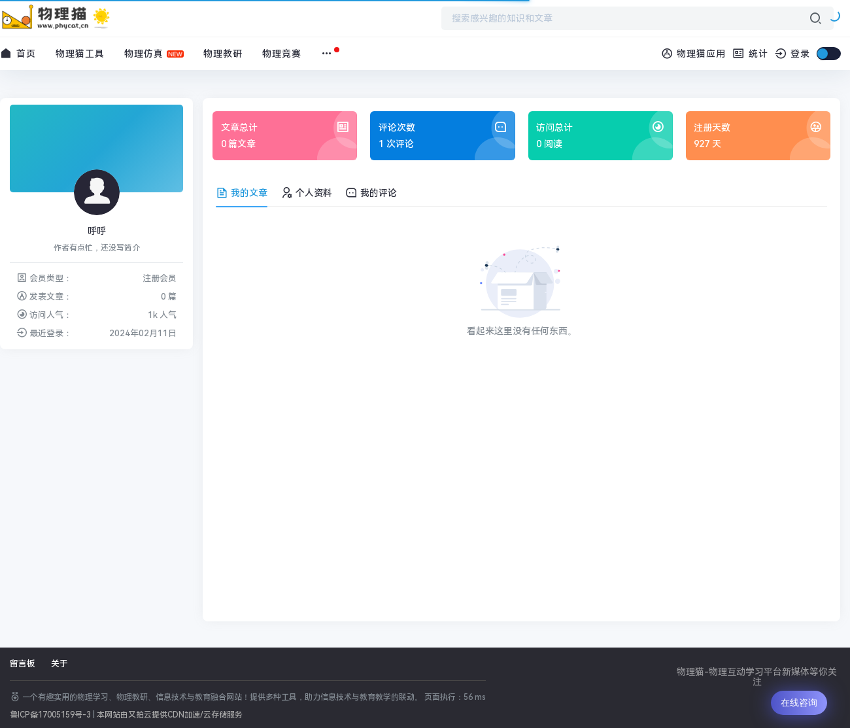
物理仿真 (143, 53)
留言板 (22, 663)
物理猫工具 (80, 53)
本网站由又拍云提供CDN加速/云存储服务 (170, 714)
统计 (750, 53)
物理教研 (223, 53)
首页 (18, 53)
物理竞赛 (281, 53)
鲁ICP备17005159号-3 (50, 714)
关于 (59, 663)
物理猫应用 (693, 53)
